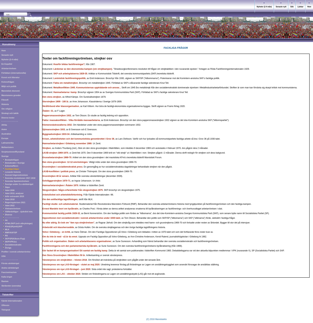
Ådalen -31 (47, 111)
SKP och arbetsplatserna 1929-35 (70, 73)
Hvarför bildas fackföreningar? (69, 64)
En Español (6, 64)
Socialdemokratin (13, 245)
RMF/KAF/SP (11, 232)
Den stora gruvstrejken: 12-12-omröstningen (65, 162)
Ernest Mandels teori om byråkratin (60, 208)
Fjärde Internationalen (11, 301)
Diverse (8, 215)
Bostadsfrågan (12, 160)
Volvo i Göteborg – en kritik (56, 232)
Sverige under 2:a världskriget (19, 184)
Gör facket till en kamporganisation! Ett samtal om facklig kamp (74, 250)
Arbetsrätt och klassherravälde (58, 227)
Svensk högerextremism (16, 175)
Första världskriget (10, 263)
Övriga (8, 248)
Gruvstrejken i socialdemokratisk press (62, 167)
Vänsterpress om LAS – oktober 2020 (61, 274)
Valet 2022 (9, 205)
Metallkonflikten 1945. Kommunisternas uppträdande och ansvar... (87, 87)
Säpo (7, 187)
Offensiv (5, 305)
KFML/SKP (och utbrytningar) (19, 223)
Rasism (4, 281)
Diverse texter (7, 118)
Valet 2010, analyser (14, 193)
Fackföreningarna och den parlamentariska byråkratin (69, 246)
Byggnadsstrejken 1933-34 (55, 134)
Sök (291, 7)
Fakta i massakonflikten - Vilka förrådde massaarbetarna (71, 120)
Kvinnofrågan (7, 82)
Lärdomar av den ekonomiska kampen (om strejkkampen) (82, 69)
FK (6, 220)
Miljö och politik (8, 86)
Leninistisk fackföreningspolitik (69, 78)
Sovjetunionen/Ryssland (12, 152)
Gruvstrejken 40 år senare (55, 176)
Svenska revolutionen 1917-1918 (20, 178)
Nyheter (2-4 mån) (264, 7)
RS (6, 236)
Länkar (301, 7)
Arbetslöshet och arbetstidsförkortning (62, 194)
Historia (5, 104)
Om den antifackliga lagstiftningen (59, 199)
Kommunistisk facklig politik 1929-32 (61, 213)
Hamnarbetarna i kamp (64, 92)
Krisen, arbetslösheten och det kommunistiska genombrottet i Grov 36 (78, 139)
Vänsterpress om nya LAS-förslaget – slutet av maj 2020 (71, 264)
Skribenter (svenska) (11, 286)
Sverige (5, 156)
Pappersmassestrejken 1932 (56, 115)
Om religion (6, 109)
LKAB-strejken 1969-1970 (55, 153)
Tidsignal (5, 310)
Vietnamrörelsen (12, 208)
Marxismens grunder (11, 95)
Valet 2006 (9, 190)
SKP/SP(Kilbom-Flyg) (15, 239)
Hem (309, 7)
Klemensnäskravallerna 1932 (57, 125)
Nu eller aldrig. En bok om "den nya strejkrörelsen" (68, 222)
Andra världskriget (10, 268)
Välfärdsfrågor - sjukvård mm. (19, 211)
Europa (4, 138)
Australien (6, 134)
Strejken (46, 148)
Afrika (4, 125)
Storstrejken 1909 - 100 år (55, 101)
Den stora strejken (51, 97)
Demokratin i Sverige (15, 163)
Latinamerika (7, 143)
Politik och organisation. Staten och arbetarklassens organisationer (76, 241)
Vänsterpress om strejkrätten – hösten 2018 (64, 260)
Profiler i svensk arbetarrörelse (15, 252)
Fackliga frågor (12, 169)
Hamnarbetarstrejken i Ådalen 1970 (60, 185)
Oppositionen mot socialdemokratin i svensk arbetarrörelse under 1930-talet (81, 218)
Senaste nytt (281, 7)
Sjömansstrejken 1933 (53, 129)
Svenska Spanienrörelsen (17, 181)
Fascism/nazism (8, 272)
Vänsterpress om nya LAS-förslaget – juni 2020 (66, 269)
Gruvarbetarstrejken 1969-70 (56, 157)
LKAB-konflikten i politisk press (58, 171)
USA (3, 256)
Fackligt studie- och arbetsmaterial (60, 204)
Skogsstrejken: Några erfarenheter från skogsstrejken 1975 (72, 190)
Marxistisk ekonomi (10, 91)
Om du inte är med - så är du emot (59, 236)
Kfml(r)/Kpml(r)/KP (13, 226)
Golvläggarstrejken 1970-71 (56, 181)
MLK (7, 229)
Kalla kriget (6, 277)
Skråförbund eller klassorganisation (60, 106)
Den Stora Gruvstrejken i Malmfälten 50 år (63, 255)
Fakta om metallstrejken (65, 83)
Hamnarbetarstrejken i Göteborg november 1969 (67, 143)
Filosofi (4, 100)
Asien (4, 129)
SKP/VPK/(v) (11, 242)
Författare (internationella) (13, 73)
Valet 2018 (9, 199)
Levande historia (13, 172)
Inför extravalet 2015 (14, 196)
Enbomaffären (11, 166)
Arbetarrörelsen (8, 68)
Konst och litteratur (10, 77)
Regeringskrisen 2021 (15, 202)
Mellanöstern (7, 147)
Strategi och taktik (9, 113)
